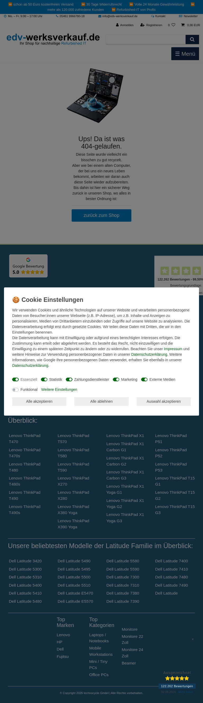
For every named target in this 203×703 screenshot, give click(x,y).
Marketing (129, 379)
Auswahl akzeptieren (164, 401)
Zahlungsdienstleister (91, 379)
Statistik (55, 379)
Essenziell (29, 379)
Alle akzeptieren (39, 401)
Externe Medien (162, 379)
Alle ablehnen (101, 401)
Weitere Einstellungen (59, 389)
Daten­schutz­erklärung (149, 354)
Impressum (173, 349)
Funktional (29, 389)
